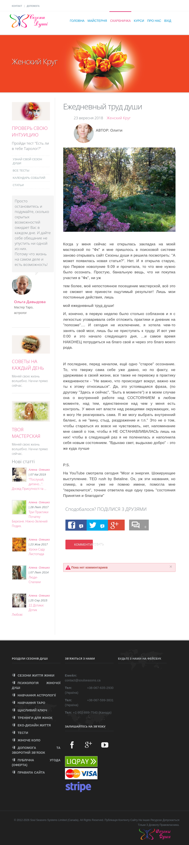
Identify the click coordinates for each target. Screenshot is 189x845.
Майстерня (97, 20)
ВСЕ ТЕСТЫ (21, 170)
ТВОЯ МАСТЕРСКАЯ (26, 432)
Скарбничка (120, 20)
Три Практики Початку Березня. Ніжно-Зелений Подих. (30, 519)
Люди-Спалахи (35, 579)
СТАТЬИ (18, 185)
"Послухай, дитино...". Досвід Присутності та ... (29, 484)
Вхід (167, 20)
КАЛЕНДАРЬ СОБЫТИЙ (29, 177)
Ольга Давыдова (30, 301)
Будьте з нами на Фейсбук (139, 658)
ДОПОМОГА (33, 6)
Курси (139, 20)
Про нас (154, 20)
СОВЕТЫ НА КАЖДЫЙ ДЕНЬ (28, 364)
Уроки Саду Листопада (37, 551)
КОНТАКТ (17, 6)
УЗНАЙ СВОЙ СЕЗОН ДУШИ (27, 161)
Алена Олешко (39, 469)
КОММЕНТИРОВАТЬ (83, 544)
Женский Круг (119, 117)
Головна (77, 20)
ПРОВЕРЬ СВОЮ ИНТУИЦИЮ (30, 131)
